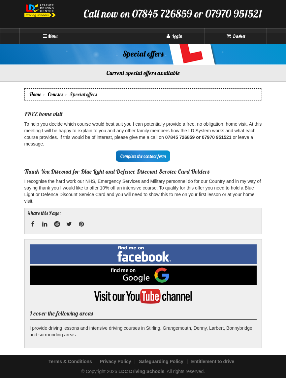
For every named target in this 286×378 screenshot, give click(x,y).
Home (35, 94)
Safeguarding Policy (161, 361)
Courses (55, 94)
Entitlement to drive (212, 361)
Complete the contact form (143, 156)
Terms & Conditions (70, 361)
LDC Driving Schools (141, 371)
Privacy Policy (115, 361)
